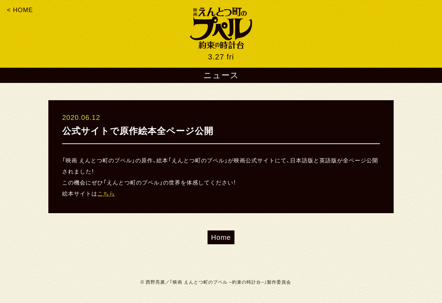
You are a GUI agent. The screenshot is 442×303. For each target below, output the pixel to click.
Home (221, 237)
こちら (106, 194)
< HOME (20, 10)
